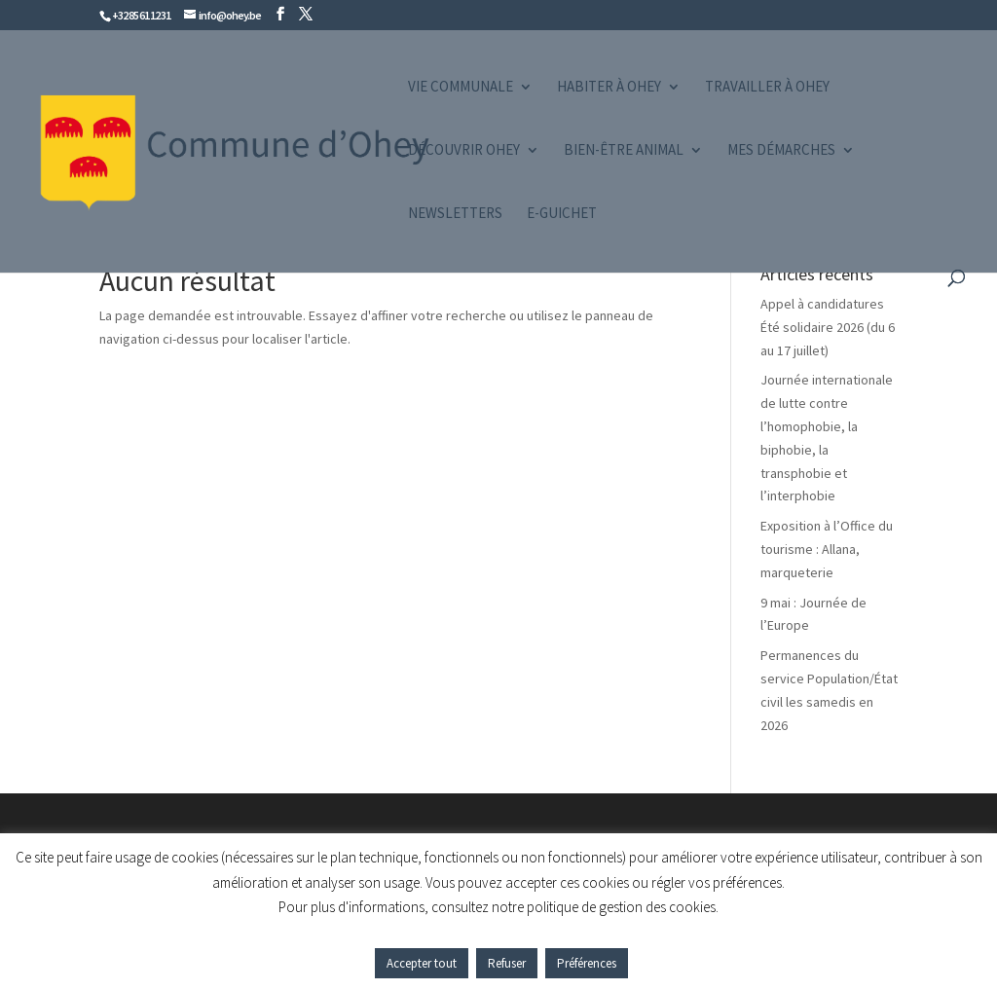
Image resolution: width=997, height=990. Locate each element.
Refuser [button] (507, 963)
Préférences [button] (586, 963)
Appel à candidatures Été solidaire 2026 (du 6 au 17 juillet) (827, 327)
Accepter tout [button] (422, 963)
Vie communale (460, 87)
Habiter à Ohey (609, 87)
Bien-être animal (623, 151)
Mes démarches (781, 151)
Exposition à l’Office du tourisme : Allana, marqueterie (826, 549)
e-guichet (562, 214)
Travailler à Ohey (767, 87)
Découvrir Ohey (464, 151)
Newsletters (455, 214)
